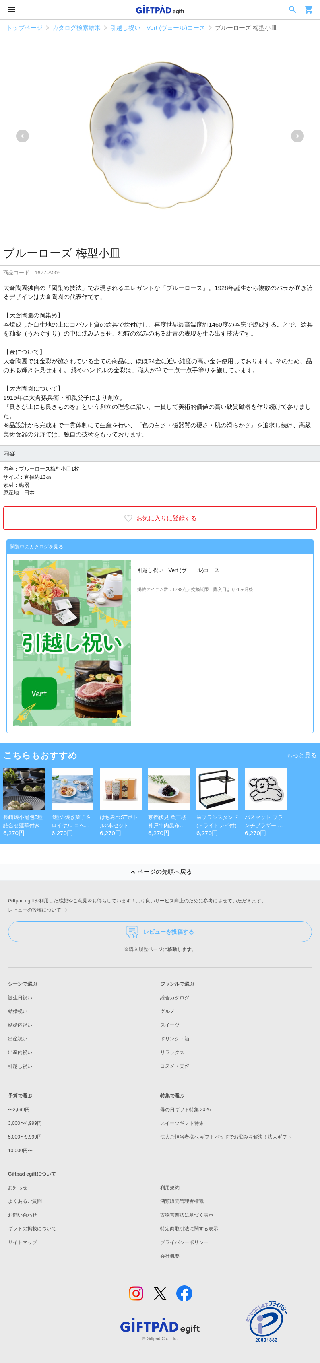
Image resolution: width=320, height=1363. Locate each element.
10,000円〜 (20, 1150)
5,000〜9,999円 (25, 1137)
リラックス (172, 1052)
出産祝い (17, 1039)
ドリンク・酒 (174, 1039)
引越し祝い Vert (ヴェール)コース (157, 27)
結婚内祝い (20, 1025)
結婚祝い (17, 1011)
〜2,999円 (19, 1109)
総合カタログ (174, 998)
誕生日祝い (20, 998)
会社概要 (170, 1256)
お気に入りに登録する (160, 518)
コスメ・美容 (174, 1066)
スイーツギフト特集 (182, 1123)
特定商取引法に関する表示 (189, 1228)
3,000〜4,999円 (25, 1123)
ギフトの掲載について (32, 1228)
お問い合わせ (22, 1215)
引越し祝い (20, 1066)
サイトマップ (22, 1242)
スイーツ (170, 1025)
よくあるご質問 (25, 1201)
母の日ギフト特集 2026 (185, 1109)
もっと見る (302, 755)
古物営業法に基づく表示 (186, 1215)
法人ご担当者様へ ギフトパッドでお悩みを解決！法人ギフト (226, 1137)
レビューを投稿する (160, 932)
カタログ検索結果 (76, 27)
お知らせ (17, 1187)
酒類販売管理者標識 (182, 1201)
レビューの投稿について (39, 910)
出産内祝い (20, 1052)
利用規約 (170, 1187)
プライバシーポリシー (184, 1242)
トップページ (24, 27)
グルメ (167, 1011)
